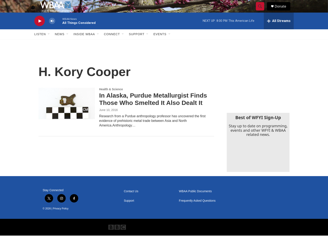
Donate (283, 11)
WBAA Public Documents (195, 200)
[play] (39, 30)
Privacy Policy (61, 218)
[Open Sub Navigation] (49, 43)
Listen (40, 43)
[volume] (52, 30)
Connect (112, 43)
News (59, 43)
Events (159, 43)
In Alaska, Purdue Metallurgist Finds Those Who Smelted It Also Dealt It (153, 108)
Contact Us (131, 200)
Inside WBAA (84, 43)
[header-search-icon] (262, 11)
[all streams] (279, 30)
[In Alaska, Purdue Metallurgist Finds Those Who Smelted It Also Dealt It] (66, 113)
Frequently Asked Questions (197, 210)
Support (136, 43)
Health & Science (111, 98)
